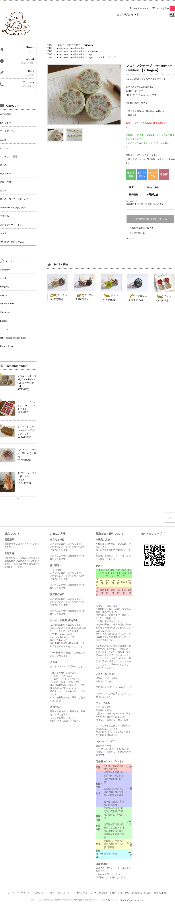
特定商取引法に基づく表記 (138, 893)
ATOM (163, 893)
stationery (93, 51)
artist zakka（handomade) (70, 48)
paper (91, 54)
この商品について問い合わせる (150, 219)
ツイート (130, 238)
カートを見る (165, 8)
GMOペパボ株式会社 (74, 900)
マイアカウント (140, 8)
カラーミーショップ (38, 900)
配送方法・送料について (111, 893)
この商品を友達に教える (141, 228)
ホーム (11, 893)
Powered (122, 900)
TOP (49, 44)
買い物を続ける (137, 233)
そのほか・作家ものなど (68, 44)
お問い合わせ (41, 893)
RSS (156, 893)
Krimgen (88, 44)
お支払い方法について (85, 893)
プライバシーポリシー (61, 893)
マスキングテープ (107, 57)
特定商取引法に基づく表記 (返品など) (144, 204)
